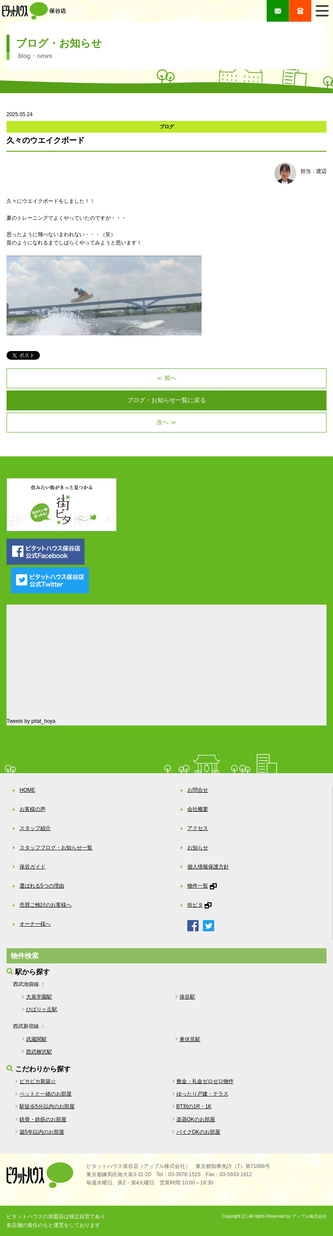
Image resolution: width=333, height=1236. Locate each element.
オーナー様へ (35, 924)
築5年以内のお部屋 (42, 1132)
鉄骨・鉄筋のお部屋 (43, 1119)
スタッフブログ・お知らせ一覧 (56, 848)
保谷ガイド (33, 867)
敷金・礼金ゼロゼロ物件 (205, 1081)
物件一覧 (197, 886)
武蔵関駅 (36, 1039)
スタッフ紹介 (35, 828)
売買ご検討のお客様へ (46, 905)
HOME (27, 790)
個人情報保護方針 (208, 867)
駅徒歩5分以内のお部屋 (47, 1106)
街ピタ (195, 905)
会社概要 (197, 809)
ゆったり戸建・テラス (202, 1094)
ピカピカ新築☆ (38, 1081)
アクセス (197, 828)
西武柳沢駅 (39, 1052)
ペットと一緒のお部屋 (46, 1094)
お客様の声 (33, 809)
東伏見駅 (190, 1039)
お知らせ (197, 848)
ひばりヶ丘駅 (41, 1009)
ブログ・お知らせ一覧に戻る (166, 400)
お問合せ (197, 790)
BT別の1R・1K (194, 1106)
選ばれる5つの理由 (42, 886)
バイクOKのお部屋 (198, 1132)
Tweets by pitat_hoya (31, 721)
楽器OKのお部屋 (195, 1119)
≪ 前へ (166, 377)
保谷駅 (187, 997)
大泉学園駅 (39, 997)
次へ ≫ (166, 422)
